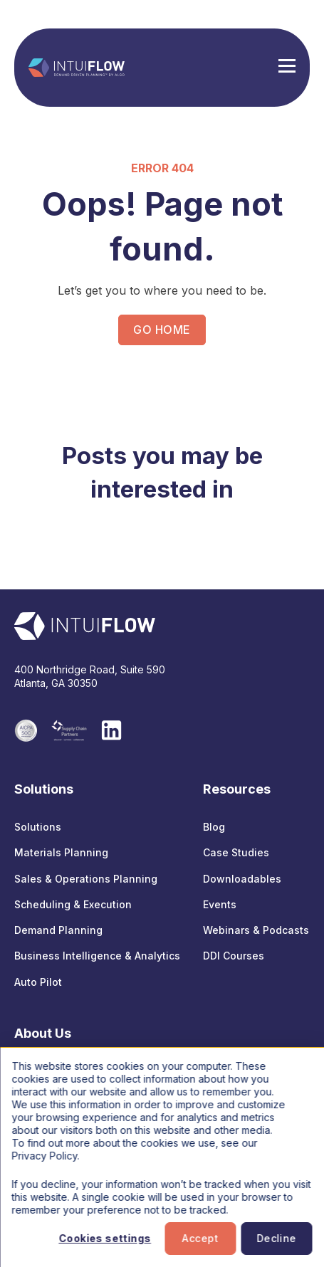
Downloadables (242, 879)
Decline (276, 1238)
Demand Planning (58, 930)
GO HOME (161, 329)
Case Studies (236, 852)
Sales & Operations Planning (85, 879)
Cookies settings (104, 1238)
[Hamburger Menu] (287, 67)
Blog (214, 827)
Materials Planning (61, 852)
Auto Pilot (38, 982)
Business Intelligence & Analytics (97, 956)
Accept (200, 1238)
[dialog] (162, 1157)
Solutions (37, 827)
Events (219, 904)
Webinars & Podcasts (256, 930)
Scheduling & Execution (73, 904)
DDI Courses (233, 956)
